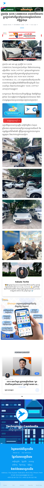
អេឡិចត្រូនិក (16, 461)
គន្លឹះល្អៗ (29, 465)
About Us (16, 453)
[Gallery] (22, 376)
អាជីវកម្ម (14, 465)
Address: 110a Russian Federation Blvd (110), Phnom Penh (22, 473)
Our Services (26, 453)
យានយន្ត (31, 461)
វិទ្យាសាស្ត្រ (22, 465)
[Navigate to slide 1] (22, 396)
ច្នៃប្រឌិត (24, 461)
